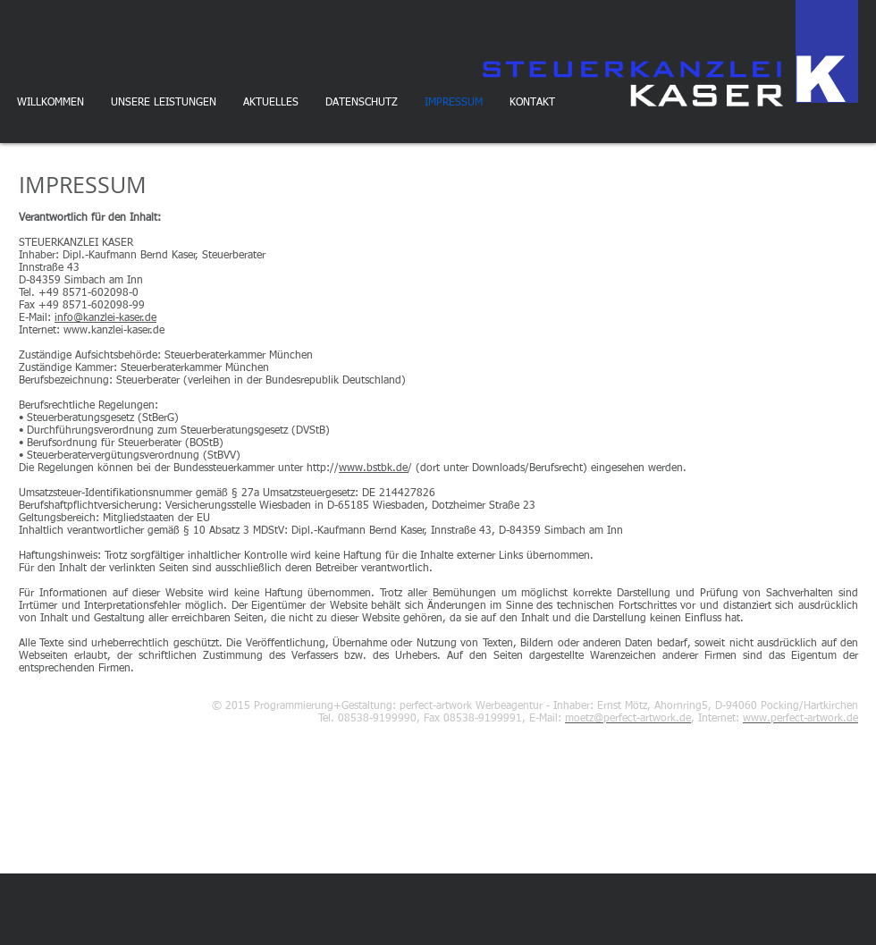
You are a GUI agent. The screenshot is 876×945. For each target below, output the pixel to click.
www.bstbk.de (373, 468)
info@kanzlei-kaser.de (105, 318)
